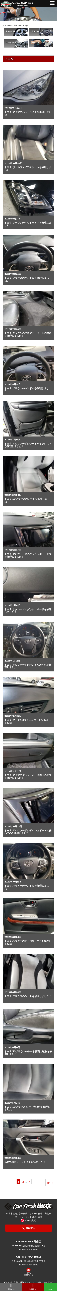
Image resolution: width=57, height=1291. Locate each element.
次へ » (50, 1182)
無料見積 (33, 1287)
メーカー (17, 25)
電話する (11, 1287)
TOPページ (7, 25)
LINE (50, 1287)
